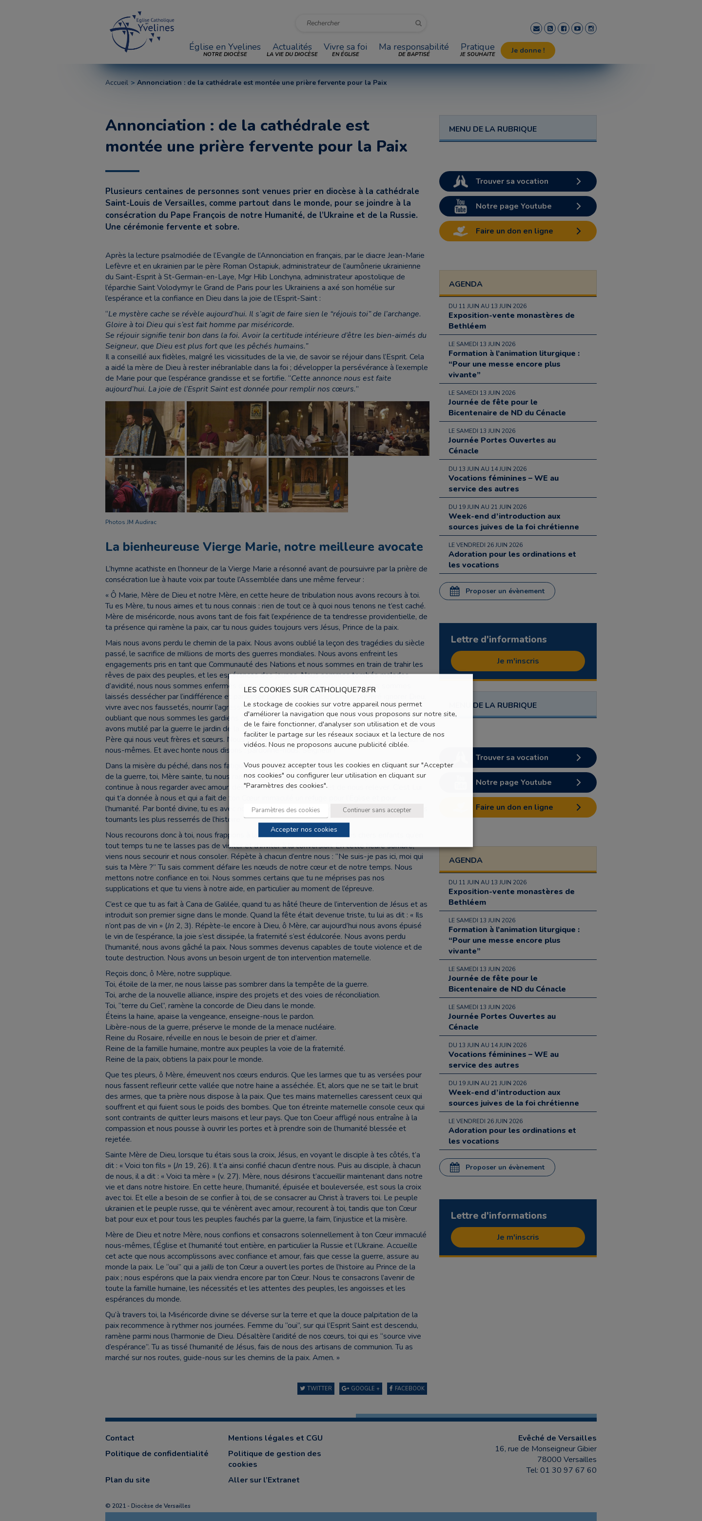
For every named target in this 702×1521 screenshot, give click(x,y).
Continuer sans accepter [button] (377, 810)
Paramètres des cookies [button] (286, 810)
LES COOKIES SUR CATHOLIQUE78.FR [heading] (310, 690)
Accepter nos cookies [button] (304, 830)
